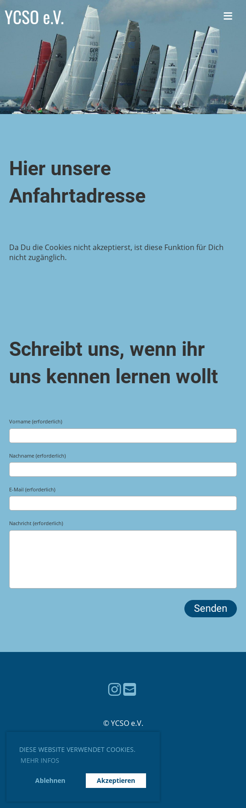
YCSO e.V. (34, 17)
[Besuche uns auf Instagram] (114, 689)
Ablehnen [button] (50, 780)
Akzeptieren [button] (116, 780)
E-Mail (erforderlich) (32, 489)
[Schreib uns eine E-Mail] (129, 689)
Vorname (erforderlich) (35, 421)
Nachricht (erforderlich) (36, 523)
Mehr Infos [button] (40, 760)
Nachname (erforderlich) (37, 455)
